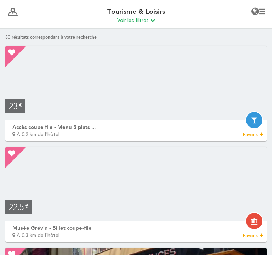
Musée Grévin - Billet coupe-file (52, 228)
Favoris (253, 134)
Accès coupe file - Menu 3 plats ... (54, 127)
